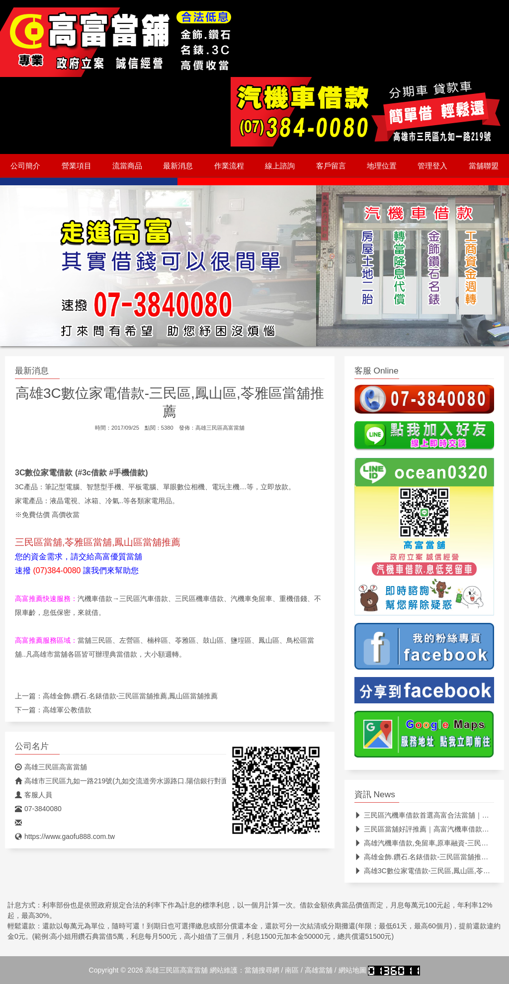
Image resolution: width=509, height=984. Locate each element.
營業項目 (76, 166)
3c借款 (94, 472)
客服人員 (33, 795)
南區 (292, 970)
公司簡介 (25, 166)
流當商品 (127, 166)
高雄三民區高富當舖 (220, 428)
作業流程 (229, 166)
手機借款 (129, 472)
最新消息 (178, 166)
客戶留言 (331, 166)
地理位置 (382, 166)
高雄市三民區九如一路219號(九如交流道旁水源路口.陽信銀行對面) (123, 781)
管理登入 (432, 166)
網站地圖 (352, 970)
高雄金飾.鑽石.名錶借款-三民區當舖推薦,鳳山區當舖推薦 (130, 696)
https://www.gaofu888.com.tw (65, 836)
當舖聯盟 (484, 166)
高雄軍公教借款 (67, 710)
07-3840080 (38, 809)
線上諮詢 (280, 166)
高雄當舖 (319, 970)
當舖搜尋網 (262, 970)
